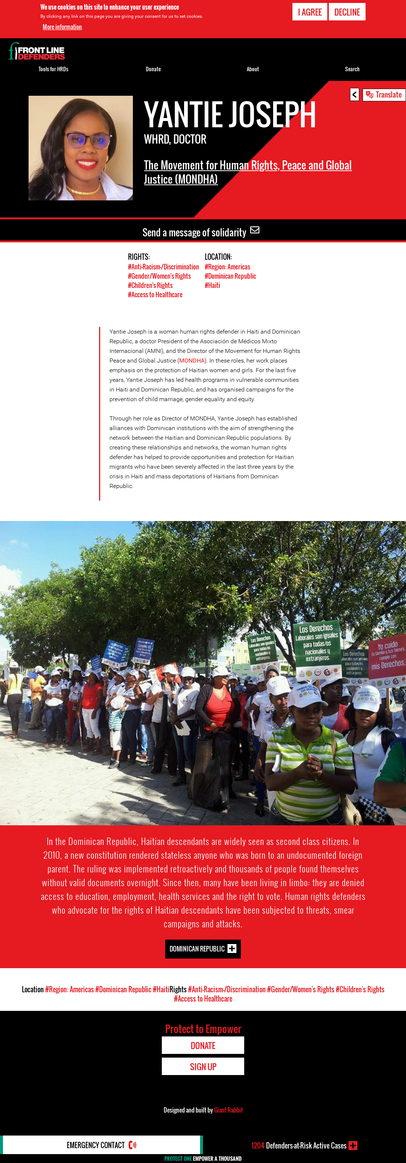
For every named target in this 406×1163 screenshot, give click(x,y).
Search (352, 69)
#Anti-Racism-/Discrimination (163, 266)
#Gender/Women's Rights (159, 276)
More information (62, 26)
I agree (310, 12)
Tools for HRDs (53, 69)
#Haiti (212, 285)
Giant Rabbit (228, 1109)
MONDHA (191, 360)
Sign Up (203, 1066)
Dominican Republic (197, 948)
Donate (153, 69)
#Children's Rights (150, 285)
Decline (347, 12)
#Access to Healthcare (155, 294)
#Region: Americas (227, 266)
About (253, 69)
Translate (389, 94)
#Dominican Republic (230, 276)
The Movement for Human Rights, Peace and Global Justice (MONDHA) (248, 172)
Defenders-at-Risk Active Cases (299, 1145)
